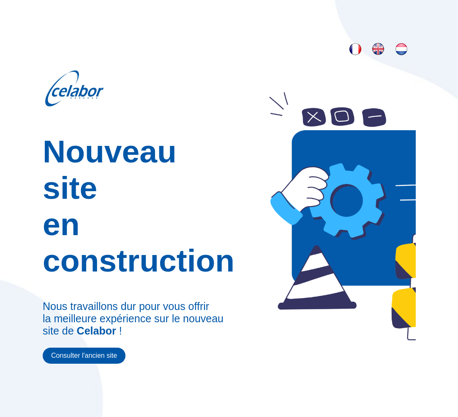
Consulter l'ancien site (84, 355)
